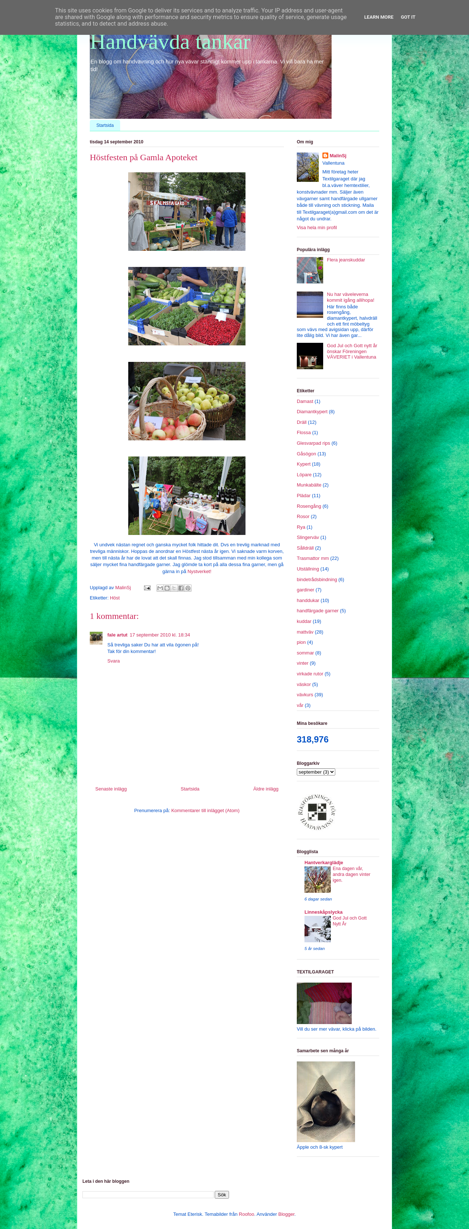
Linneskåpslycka (323, 912)
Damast (305, 401)
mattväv (305, 632)
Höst (115, 598)
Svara (113, 661)
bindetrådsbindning (317, 579)
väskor (304, 684)
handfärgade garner (318, 610)
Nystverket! (199, 571)
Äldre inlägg (265, 789)
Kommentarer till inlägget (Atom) (205, 810)
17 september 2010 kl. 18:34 (160, 635)
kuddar (304, 621)
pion (301, 642)
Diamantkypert (312, 411)
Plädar (304, 495)
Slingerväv (308, 537)
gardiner (305, 590)
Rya (301, 527)
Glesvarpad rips (313, 443)
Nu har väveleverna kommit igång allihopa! (350, 297)
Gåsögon (306, 453)
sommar (305, 653)
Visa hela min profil (317, 227)
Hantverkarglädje (323, 862)
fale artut (117, 635)
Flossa (304, 432)
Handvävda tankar (170, 41)
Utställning (308, 569)
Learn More (379, 17)
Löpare (304, 474)
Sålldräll (305, 548)
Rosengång (309, 506)
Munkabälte (309, 485)
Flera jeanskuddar (346, 260)
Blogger (286, 1214)
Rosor (303, 516)
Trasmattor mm (313, 558)
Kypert (304, 464)
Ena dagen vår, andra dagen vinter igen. (351, 874)
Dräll (302, 422)
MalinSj (338, 155)
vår (300, 705)
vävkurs (305, 694)
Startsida (105, 125)
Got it (408, 17)
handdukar (308, 600)
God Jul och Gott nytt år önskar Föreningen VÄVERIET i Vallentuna (352, 351)
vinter (303, 663)
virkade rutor (310, 673)
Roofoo (246, 1214)
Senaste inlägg (111, 789)
